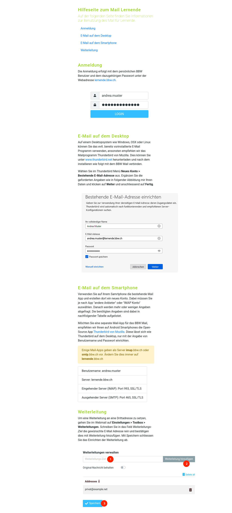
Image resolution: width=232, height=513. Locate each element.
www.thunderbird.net (98, 159)
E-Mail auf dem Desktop (96, 35)
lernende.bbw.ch (105, 80)
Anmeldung (88, 28)
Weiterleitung (89, 50)
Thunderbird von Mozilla (109, 332)
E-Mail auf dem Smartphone (99, 43)
